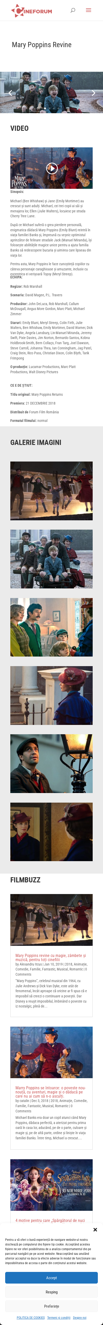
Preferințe (51, 1306)
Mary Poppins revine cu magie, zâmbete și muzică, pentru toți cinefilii (50, 957)
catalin (24, 1101)
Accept (51, 1278)
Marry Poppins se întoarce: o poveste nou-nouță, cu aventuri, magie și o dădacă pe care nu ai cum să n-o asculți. (50, 1092)
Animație (80, 964)
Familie (35, 969)
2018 (68, 964)
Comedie (21, 969)
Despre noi (79, 1318)
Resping (52, 1292)
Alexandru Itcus (31, 964)
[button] (95, 1229)
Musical (62, 969)
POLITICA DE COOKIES (31, 1318)
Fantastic (48, 969)
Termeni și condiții (58, 1318)
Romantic (76, 969)
